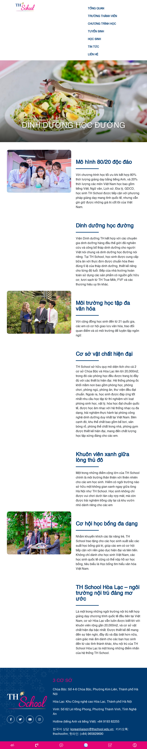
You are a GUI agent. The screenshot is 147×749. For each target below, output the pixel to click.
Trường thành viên (102, 16)
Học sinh (94, 39)
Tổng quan (96, 8)
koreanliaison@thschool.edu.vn (91, 729)
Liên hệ (93, 54)
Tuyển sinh (96, 31)
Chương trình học (102, 24)
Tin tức (93, 47)
